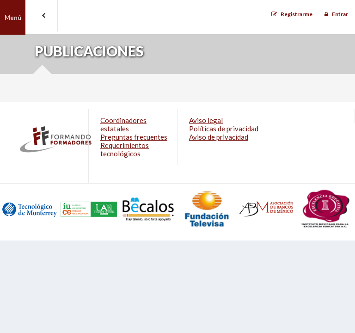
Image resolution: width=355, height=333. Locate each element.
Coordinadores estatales (123, 124)
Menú (13, 17)
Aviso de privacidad (218, 137)
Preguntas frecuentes (133, 137)
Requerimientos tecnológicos (124, 149)
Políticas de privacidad (223, 128)
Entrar (340, 14)
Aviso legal (206, 120)
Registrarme (296, 14)
